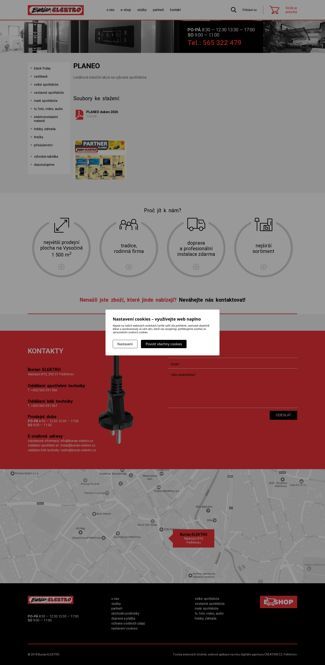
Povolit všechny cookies (164, 344)
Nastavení (125, 344)
